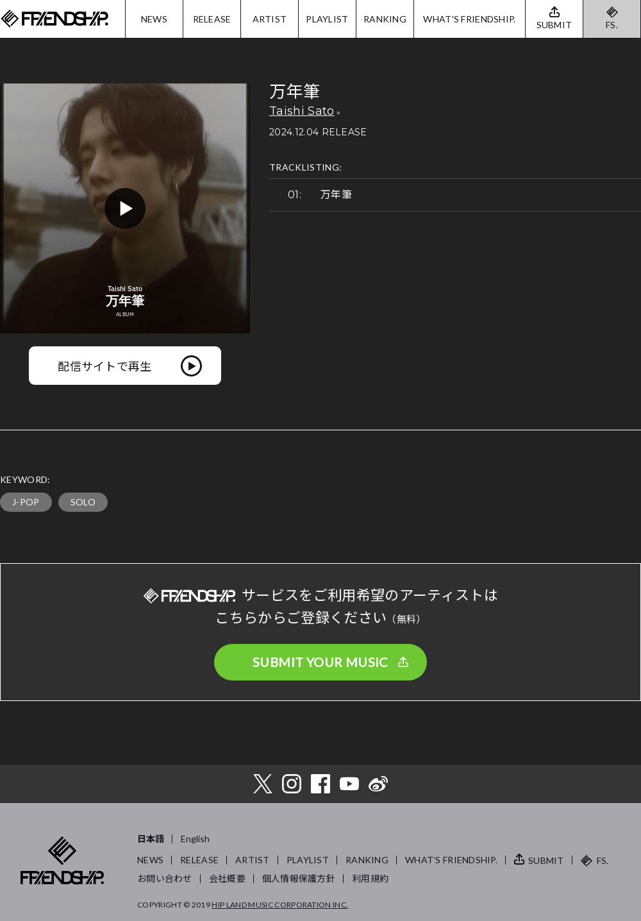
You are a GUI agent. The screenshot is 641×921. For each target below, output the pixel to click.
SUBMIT (546, 860)
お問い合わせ (164, 878)
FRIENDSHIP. (54, 19)
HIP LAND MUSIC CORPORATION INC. (280, 904)
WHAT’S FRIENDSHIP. (451, 859)
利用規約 (370, 878)
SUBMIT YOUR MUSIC (320, 662)
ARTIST (270, 18)
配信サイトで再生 (105, 365)
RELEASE (212, 18)
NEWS (154, 18)
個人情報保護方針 (298, 878)
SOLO (83, 501)
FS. (612, 24)
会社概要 (227, 878)
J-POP (26, 501)
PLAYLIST (327, 18)
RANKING (384, 18)
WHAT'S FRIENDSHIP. (469, 18)
